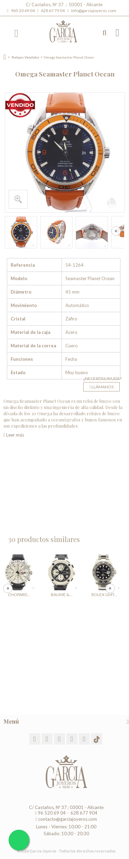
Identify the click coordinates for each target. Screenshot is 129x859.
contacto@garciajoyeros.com (67, 819)
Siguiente (116, 231)
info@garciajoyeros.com (93, 10)
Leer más (13, 435)
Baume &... (62, 594)
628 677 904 (83, 813)
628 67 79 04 (53, 10)
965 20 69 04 (23, 10)
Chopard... (19, 594)
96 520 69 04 (50, 813)
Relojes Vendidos (25, 57)
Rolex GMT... (104, 594)
